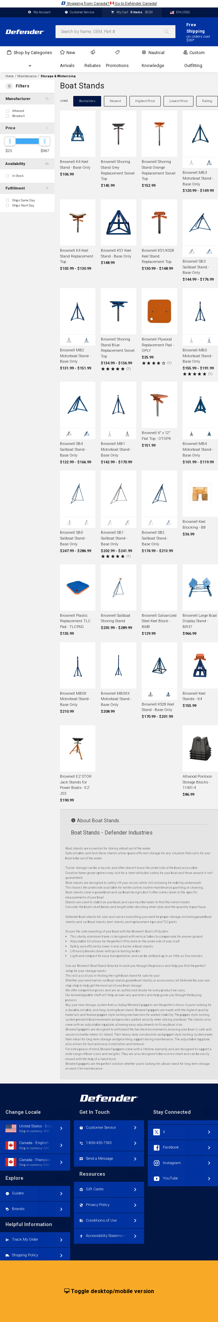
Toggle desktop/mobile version (109, 1291)
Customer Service (80, 12)
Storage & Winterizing (58, 76)
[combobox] (115, 31)
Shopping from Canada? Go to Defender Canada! (109, 3)
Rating (207, 101)
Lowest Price (178, 101)
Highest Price (145, 101)
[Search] (169, 31)
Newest (115, 101)
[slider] (10, 141)
